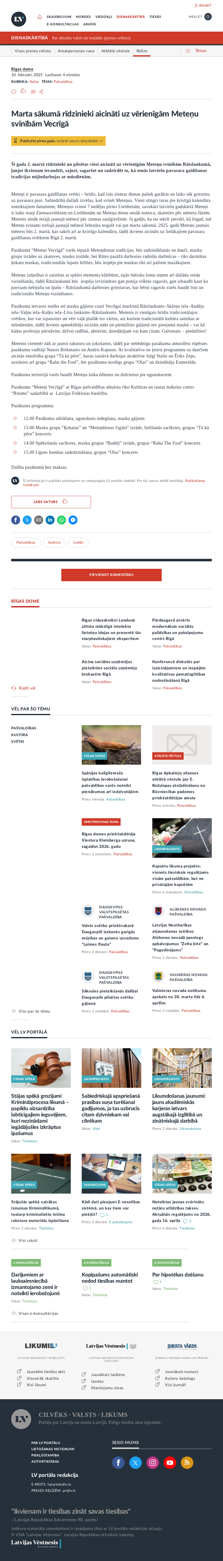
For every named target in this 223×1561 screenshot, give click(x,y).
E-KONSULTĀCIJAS (63, 24)
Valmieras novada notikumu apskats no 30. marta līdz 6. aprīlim (179, 997)
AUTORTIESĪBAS (45, 1461)
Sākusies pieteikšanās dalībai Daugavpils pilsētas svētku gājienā (110, 997)
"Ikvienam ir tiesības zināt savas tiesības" (70, 1511)
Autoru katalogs (180, 1379)
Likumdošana (190, 1129)
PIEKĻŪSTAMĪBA (45, 1455)
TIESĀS (155, 17)
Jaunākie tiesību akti (46, 1372)
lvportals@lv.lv (59, 1484)
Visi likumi (36, 1385)
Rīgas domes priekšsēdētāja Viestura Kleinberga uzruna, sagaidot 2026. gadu (109, 840)
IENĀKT (205, 5)
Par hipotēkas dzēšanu (178, 1274)
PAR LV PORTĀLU (45, 1443)
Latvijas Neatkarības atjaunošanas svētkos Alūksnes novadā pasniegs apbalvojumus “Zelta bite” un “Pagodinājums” (180, 937)
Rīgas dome (22, 69)
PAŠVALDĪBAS (23, 728)
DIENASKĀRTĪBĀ (131, 17)
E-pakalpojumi (121, 1222)
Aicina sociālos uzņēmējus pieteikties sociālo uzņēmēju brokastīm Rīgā (109, 668)
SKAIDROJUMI (59, 17)
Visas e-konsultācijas (38, 1313)
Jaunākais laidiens (108, 1375)
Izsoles (97, 1382)
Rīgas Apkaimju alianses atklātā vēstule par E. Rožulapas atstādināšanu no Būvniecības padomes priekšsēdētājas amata (178, 785)
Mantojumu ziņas (107, 1388)
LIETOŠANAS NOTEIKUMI (52, 1449)
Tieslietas (29, 1141)
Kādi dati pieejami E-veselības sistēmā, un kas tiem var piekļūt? (111, 1208)
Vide (96, 1129)
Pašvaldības (63, 82)
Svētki (78, 542)
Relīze (34, 82)
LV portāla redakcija (54, 1475)
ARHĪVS (89, 24)
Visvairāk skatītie (43, 1379)
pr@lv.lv (69, 1491)
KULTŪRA (19, 735)
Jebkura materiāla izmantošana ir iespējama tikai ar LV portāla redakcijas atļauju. (87, 1529)
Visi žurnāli (175, 1385)
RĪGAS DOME (25, 601)
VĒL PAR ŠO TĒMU (30, 709)
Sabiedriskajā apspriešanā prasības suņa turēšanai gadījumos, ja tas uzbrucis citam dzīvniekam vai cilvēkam (111, 1109)
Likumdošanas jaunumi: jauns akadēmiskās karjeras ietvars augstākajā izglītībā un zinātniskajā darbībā (179, 1109)
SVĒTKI (17, 742)
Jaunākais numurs (182, 1372)
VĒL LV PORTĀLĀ (29, 1032)
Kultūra (54, 542)
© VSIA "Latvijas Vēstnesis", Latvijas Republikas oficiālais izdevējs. (73, 1535)
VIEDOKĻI (103, 17)
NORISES (83, 17)
